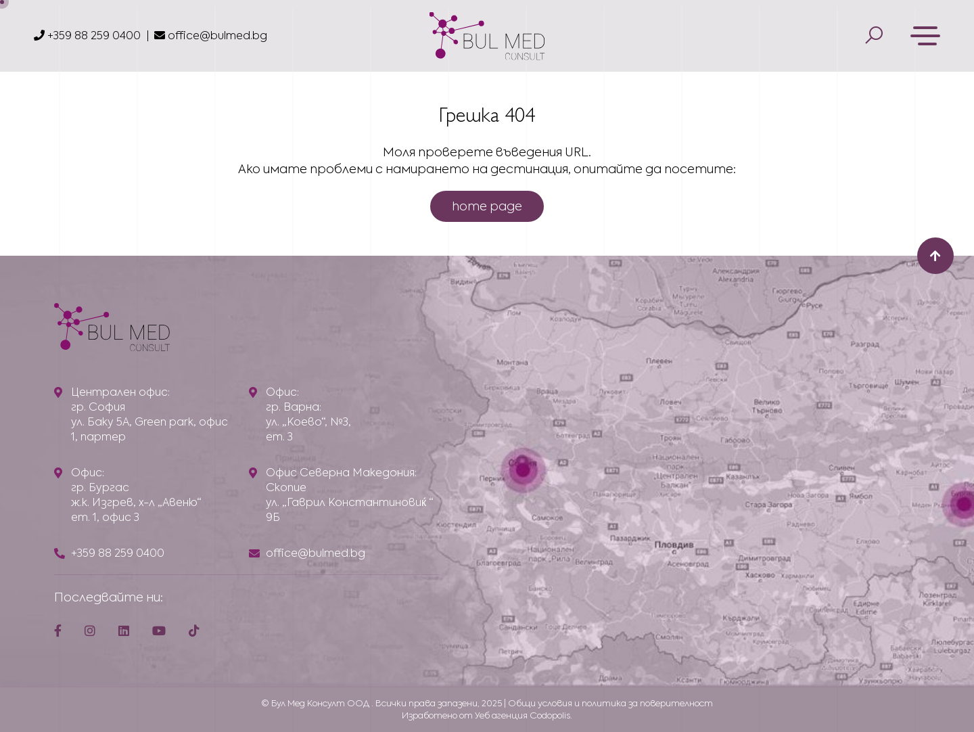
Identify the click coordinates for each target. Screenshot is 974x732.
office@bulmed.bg (210, 35)
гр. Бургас (100, 487)
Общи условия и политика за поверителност (610, 703)
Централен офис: (120, 392)
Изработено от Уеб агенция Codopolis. (487, 715)
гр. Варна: (293, 407)
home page (487, 206)
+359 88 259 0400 (87, 35)
